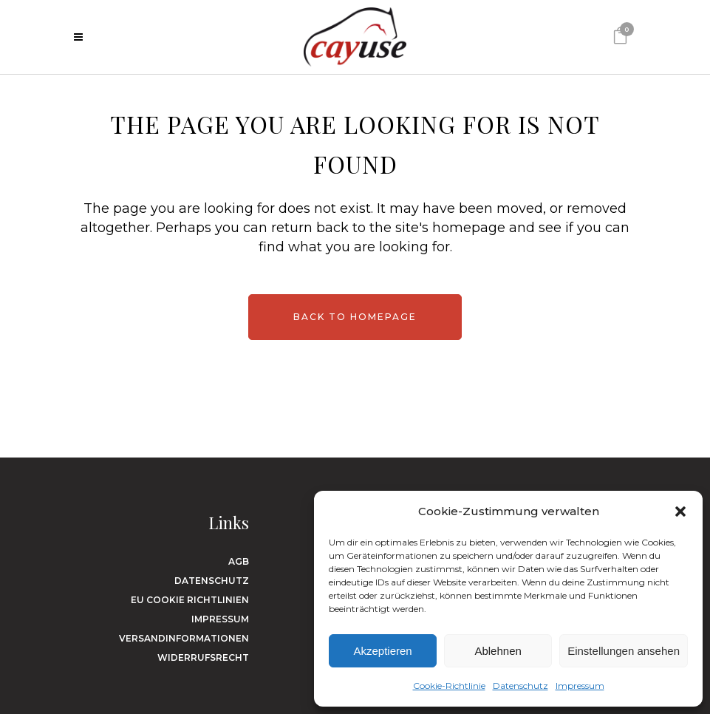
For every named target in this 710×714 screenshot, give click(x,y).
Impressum (580, 685)
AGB (238, 561)
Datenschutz (520, 685)
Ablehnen (497, 651)
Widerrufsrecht (203, 657)
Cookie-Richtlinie (449, 685)
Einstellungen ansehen (623, 651)
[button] (680, 511)
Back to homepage (355, 316)
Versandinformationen (184, 638)
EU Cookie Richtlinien (190, 599)
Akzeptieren (382, 651)
